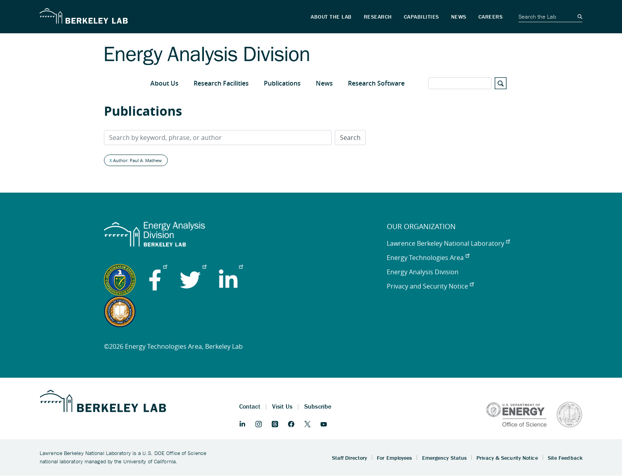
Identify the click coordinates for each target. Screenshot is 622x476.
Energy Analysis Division (423, 272)
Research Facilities (221, 83)
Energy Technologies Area (428, 257)
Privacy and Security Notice (430, 286)
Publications (282, 83)
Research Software (376, 83)
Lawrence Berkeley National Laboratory (448, 243)
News (324, 83)
